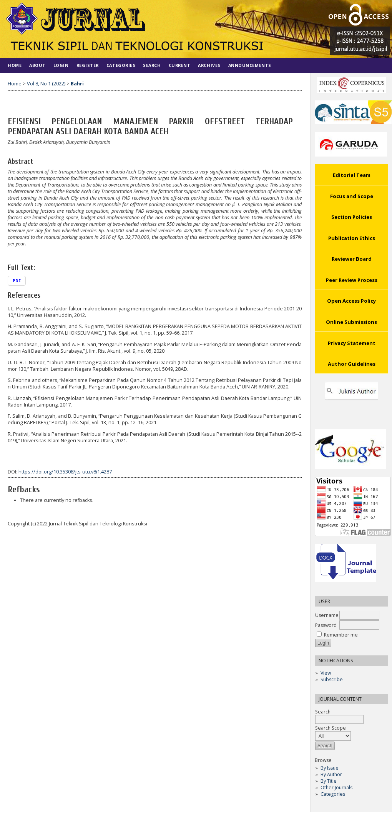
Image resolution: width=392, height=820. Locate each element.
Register (87, 65)
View (326, 673)
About (37, 65)
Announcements (249, 65)
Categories (333, 794)
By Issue (330, 768)
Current (180, 65)
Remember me (341, 635)
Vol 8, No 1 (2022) (46, 83)
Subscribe (332, 679)
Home (15, 65)
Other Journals (336, 787)
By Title (329, 781)
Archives (209, 65)
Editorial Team (351, 175)
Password (326, 625)
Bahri (77, 83)
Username (327, 615)
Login (61, 65)
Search (152, 65)
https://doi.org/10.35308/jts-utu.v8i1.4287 (65, 471)
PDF (17, 280)
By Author (331, 774)
